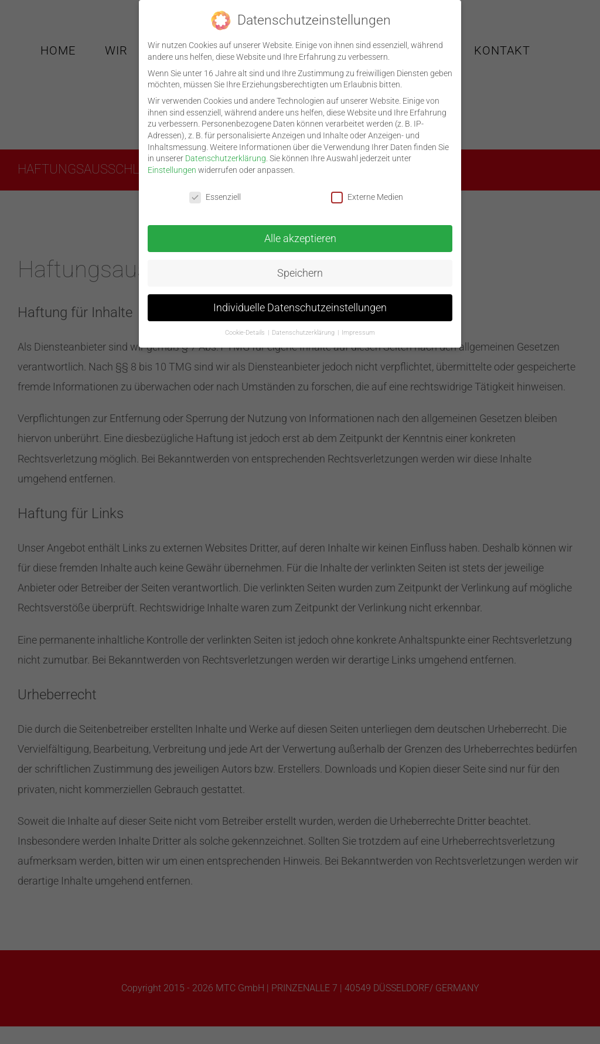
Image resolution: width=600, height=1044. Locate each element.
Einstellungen (172, 165)
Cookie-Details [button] (246, 328)
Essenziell (215, 192)
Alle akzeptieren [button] (300, 234)
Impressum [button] (358, 328)
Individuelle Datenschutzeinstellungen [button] (300, 303)
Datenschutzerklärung (225, 153)
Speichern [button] (300, 268)
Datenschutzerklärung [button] (304, 328)
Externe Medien (367, 192)
